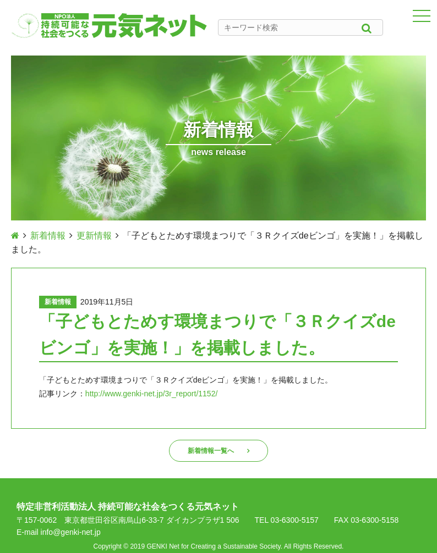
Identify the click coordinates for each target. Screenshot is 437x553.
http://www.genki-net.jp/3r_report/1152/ (151, 393)
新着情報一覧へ (211, 451)
